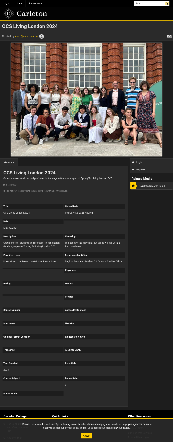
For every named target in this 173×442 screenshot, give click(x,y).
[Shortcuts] (169, 35)
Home (19, 3)
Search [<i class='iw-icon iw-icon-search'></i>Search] (167, 3)
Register (138, 169)
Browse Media (35, 3)
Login (137, 162)
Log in (6, 3)
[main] (86, 215)
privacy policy (72, 427)
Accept (86, 435)
